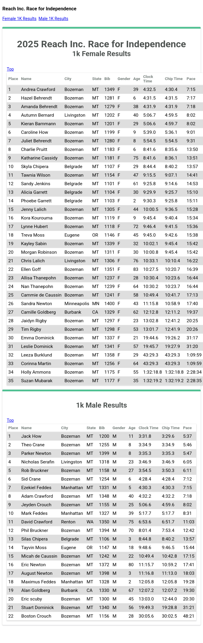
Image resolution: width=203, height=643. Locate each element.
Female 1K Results (19, 18)
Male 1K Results (53, 18)
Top (10, 69)
